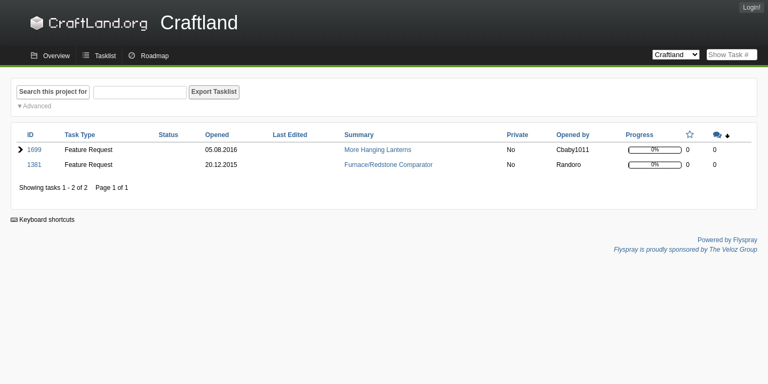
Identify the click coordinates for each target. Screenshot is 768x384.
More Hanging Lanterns (378, 150)
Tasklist (105, 56)
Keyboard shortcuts (43, 219)
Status (169, 135)
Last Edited (290, 135)
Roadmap (155, 56)
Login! (752, 7)
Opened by (572, 135)
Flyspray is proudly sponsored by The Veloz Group (685, 249)
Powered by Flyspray (727, 240)
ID (30, 135)
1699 (34, 150)
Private (517, 135)
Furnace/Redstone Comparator (389, 165)
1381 (34, 165)
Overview (56, 56)
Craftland (132, 23)
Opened (217, 135)
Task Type (80, 135)
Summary (359, 135)
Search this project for (53, 91)
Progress (639, 135)
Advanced (37, 106)
